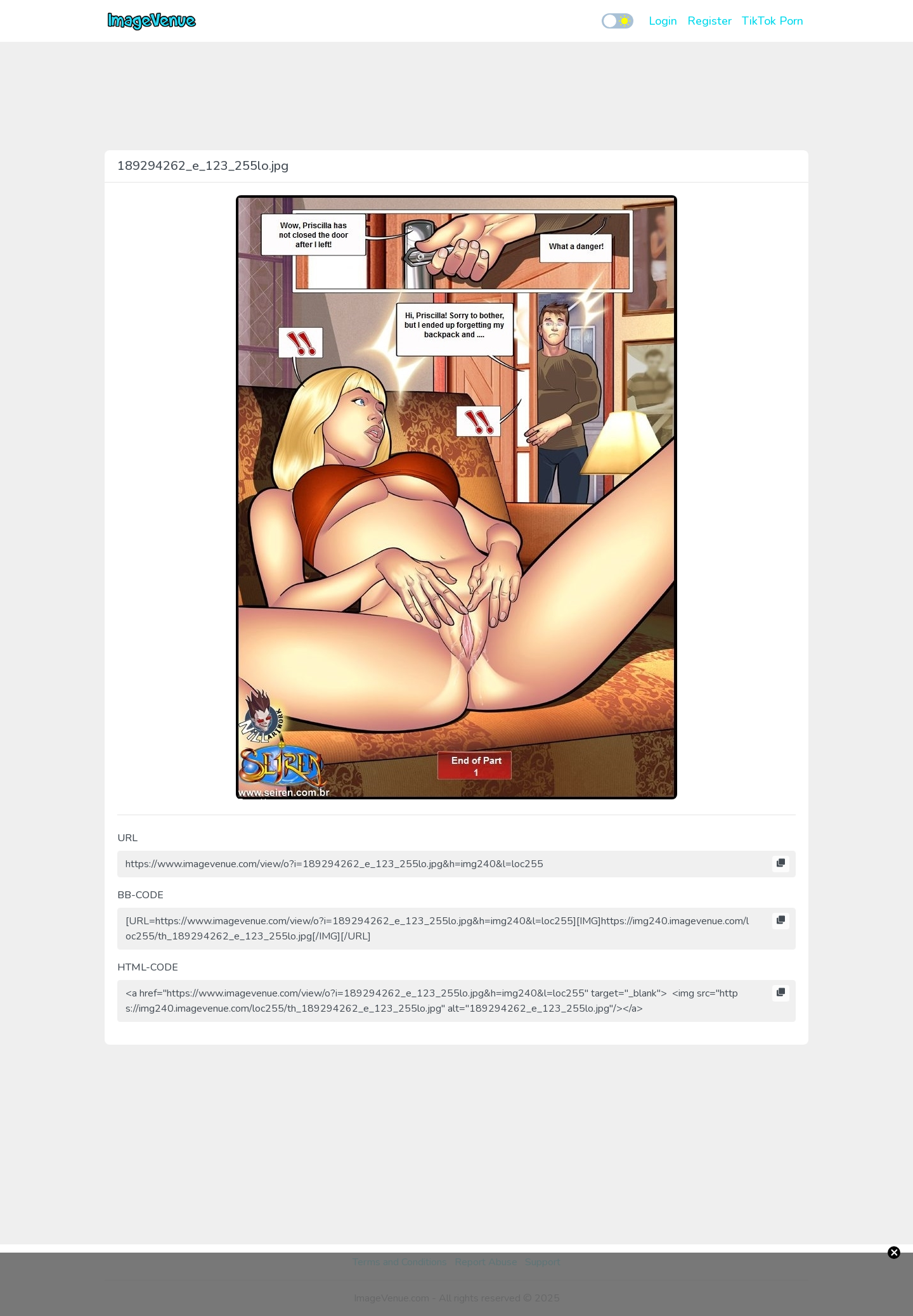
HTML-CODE (147, 967)
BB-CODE (140, 895)
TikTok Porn (772, 21)
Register (709, 21)
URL (127, 838)
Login (663, 21)
